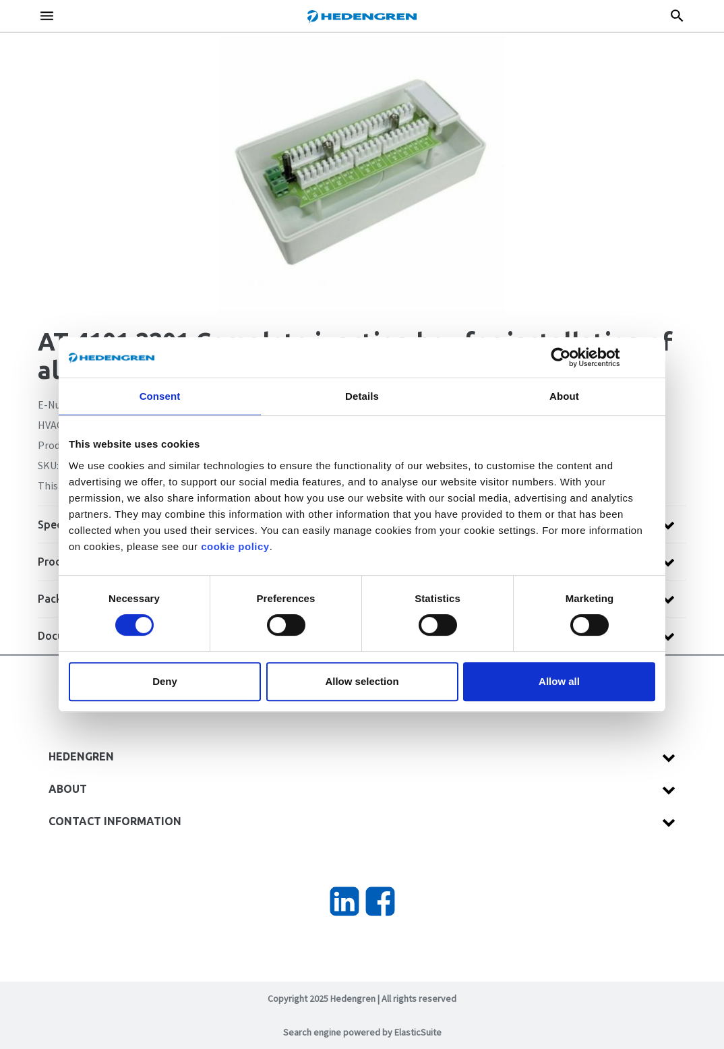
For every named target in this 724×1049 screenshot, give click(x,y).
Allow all (559, 681)
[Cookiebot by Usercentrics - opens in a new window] (571, 357)
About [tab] (564, 396)
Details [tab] (362, 396)
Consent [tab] (160, 396)
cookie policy (235, 546)
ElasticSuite (418, 1032)
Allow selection (361, 681)
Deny (164, 681)
